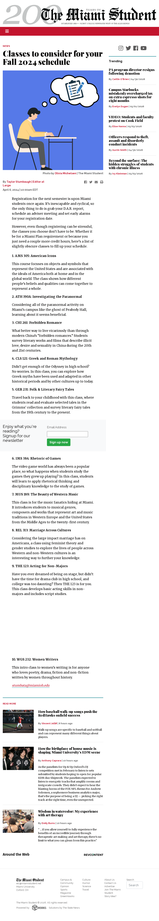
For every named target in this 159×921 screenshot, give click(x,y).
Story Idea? (110, 896)
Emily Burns (48, 823)
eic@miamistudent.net (28, 883)
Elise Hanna (119, 126)
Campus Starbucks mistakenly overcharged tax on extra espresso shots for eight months (131, 95)
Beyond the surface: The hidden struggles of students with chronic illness (131, 164)
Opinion (64, 886)
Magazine (65, 893)
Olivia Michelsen (65, 173)
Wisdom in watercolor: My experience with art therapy (68, 813)
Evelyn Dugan (120, 106)
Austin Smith (119, 150)
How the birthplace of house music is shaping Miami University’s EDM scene (69, 750)
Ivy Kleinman (119, 173)
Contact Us (110, 883)
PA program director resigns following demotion (132, 72)
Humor (86, 883)
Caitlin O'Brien (120, 79)
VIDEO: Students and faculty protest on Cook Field (131, 119)
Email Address (57, 427)
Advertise (109, 886)
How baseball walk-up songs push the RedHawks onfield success (67, 713)
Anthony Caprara (51, 760)
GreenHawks (67, 896)
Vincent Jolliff (49, 723)
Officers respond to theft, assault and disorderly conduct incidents (129, 140)
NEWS (6, 46)
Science (86, 886)
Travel (85, 889)
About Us (109, 879)
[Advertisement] (50, 626)
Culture (86, 879)
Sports (63, 889)
